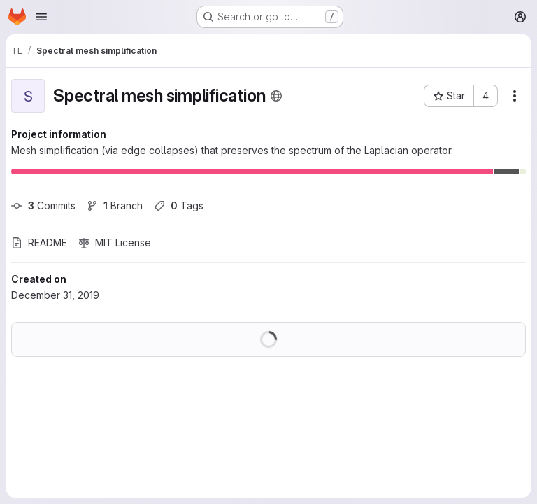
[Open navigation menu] (41, 17)
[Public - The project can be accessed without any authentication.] (276, 96)
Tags (178, 205)
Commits (43, 205)
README (39, 242)
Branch (115, 205)
